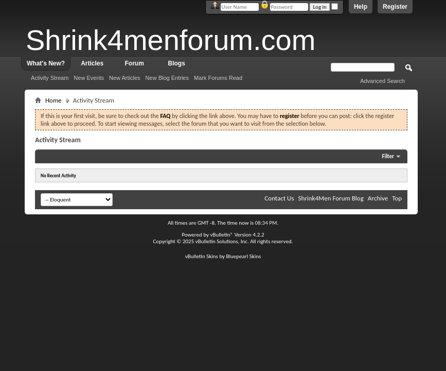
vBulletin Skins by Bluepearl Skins (223, 256)
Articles (92, 63)
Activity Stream (49, 78)
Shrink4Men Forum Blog (330, 198)
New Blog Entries (167, 78)
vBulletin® (221, 234)
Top (397, 198)
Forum (134, 63)
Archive (378, 198)
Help (360, 6)
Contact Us (279, 198)
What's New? (46, 63)
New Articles (124, 78)
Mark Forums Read (218, 78)
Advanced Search (382, 81)
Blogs (176, 63)
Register (395, 6)
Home (53, 100)
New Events (89, 78)
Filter (388, 156)
